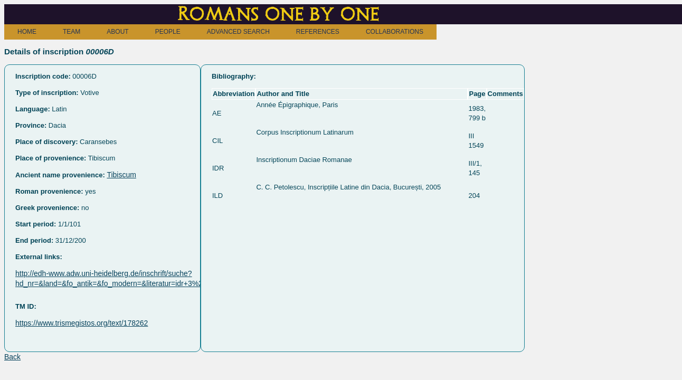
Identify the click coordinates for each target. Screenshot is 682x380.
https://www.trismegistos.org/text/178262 (81, 323)
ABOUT (117, 31)
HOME (26, 31)
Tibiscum (121, 174)
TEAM (71, 31)
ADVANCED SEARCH (238, 31)
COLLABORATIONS (394, 31)
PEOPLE (168, 31)
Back (12, 357)
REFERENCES (317, 31)
